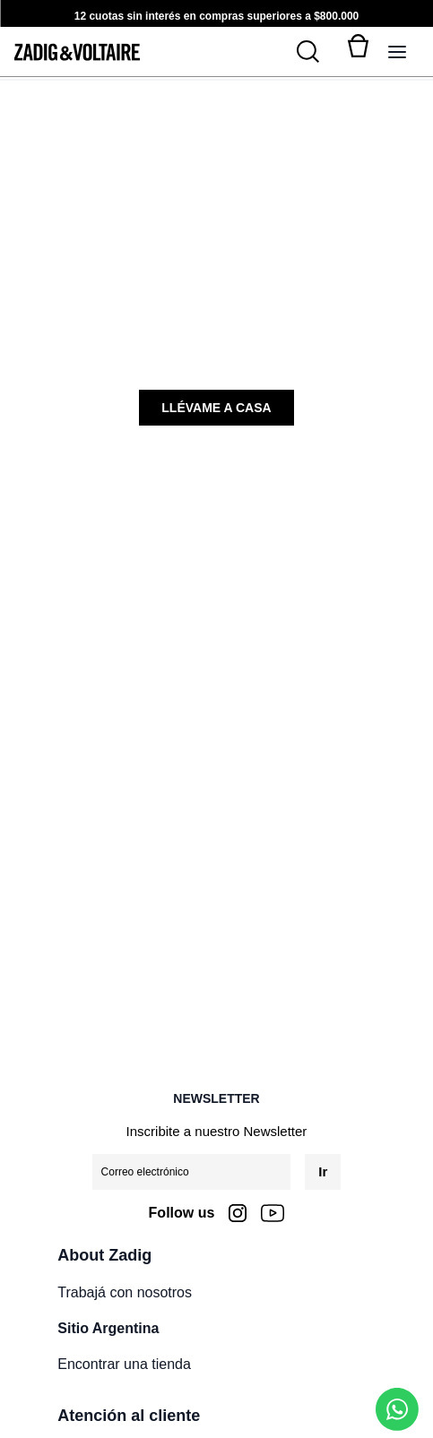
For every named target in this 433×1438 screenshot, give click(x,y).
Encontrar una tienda (124, 1364)
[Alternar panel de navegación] (397, 51)
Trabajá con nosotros (124, 1292)
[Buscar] (318, 51)
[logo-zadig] (77, 51)
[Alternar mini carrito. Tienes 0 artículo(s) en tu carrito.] (358, 52)
